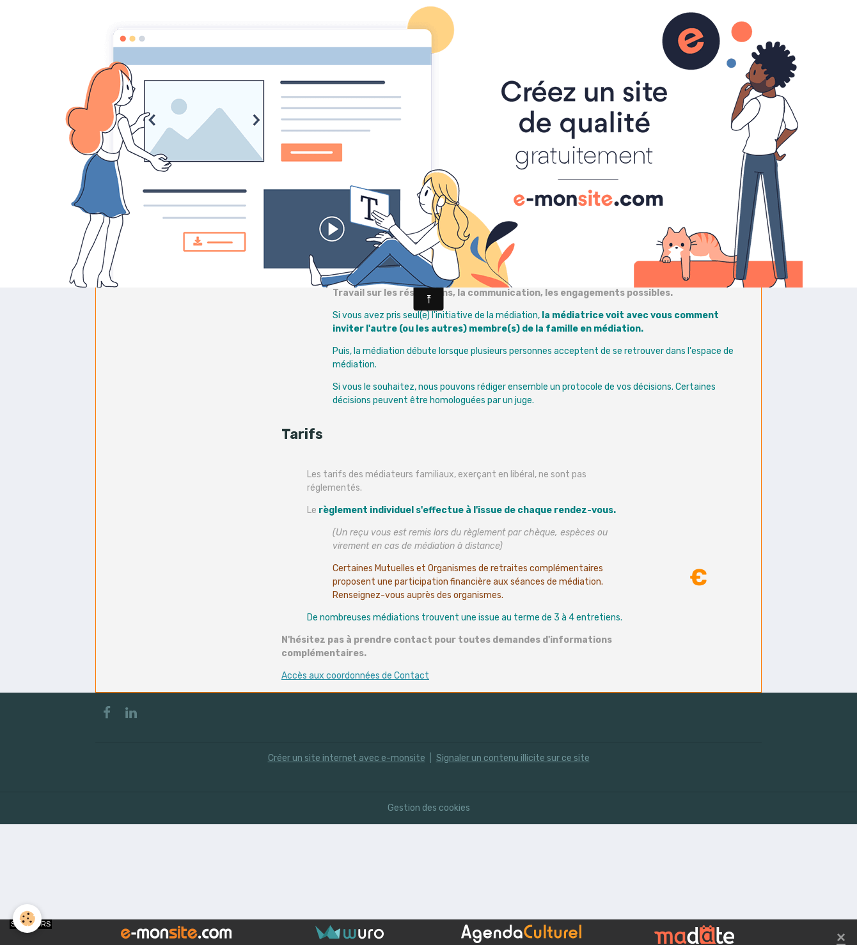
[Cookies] (27, 918)
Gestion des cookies (429, 808)
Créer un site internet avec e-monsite (346, 758)
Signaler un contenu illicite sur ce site (513, 758)
